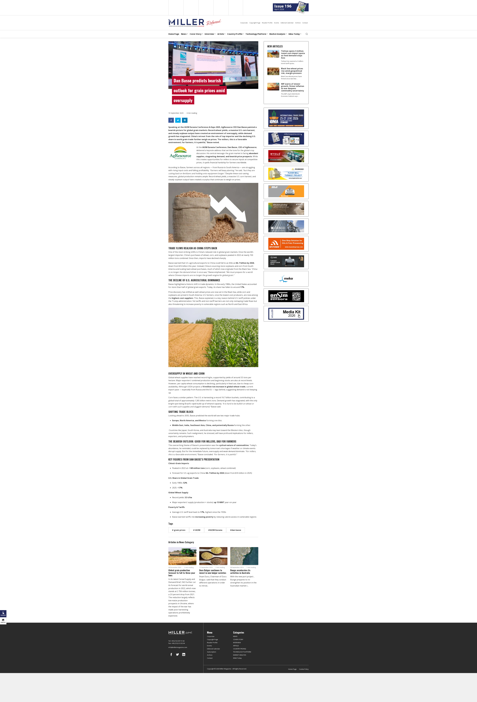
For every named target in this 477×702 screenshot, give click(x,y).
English (176, 7)
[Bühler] (286, 209)
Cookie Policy (304, 669)
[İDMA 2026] (286, 118)
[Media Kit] (286, 314)
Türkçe (236, 7)
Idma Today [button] (294, 34)
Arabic (206, 7)
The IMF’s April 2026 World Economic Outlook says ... (290, 95)
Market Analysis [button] (277, 34)
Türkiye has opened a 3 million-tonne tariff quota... (292, 62)
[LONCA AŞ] (286, 296)
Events (276, 23)
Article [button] (220, 34)
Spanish (191, 7)
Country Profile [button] (234, 34)
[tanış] (286, 261)
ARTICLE (236, 646)
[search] (307, 34)
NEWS (235, 636)
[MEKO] (286, 279)
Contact (305, 23)
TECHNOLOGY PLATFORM (242, 652)
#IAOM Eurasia (215, 530)
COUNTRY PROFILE (239, 649)
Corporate (244, 23)
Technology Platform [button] (256, 34)
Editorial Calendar (287, 23)
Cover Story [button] (195, 34)
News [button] (184, 34)
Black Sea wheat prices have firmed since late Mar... (291, 77)
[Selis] (286, 191)
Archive (298, 23)
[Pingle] (286, 174)
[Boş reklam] (286, 139)
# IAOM (196, 530)
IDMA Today (237, 658)
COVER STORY (238, 639)
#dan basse (235, 530)
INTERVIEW (237, 642)
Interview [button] (209, 34)
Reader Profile (267, 23)
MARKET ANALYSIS (239, 655)
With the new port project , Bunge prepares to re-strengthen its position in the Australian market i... (243, 581)
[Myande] (286, 244)
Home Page (173, 34)
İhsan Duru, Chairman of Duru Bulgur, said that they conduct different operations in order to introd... (212, 581)
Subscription (211, 652)
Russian (221, 7)
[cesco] (286, 226)
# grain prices (178, 530)
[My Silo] (286, 156)
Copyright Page (254, 23)
